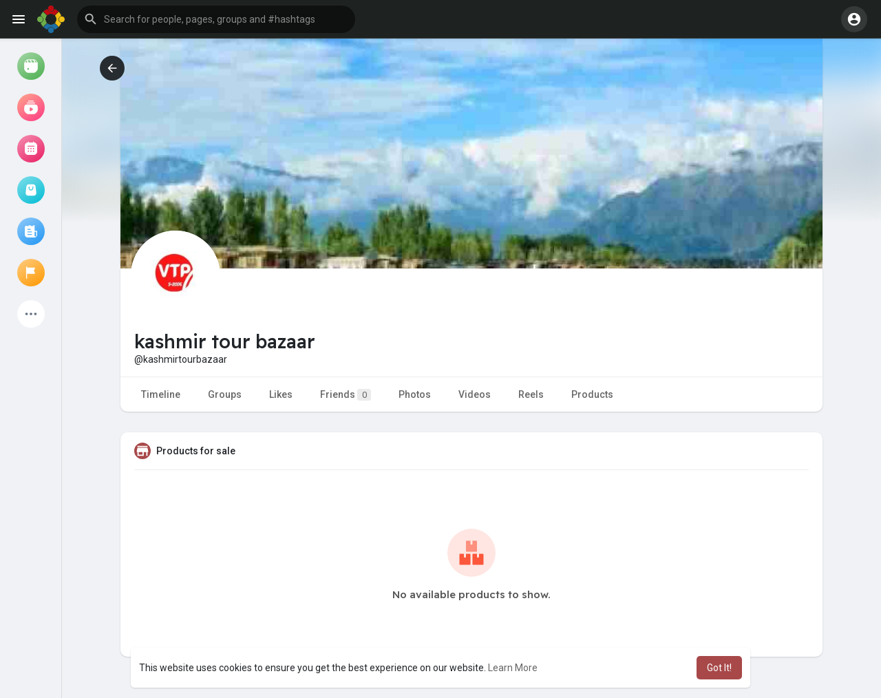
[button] (216, 19)
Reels (531, 394)
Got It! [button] (719, 667)
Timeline (160, 394)
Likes (281, 394)
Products (592, 394)
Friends (345, 395)
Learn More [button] (513, 667)
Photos (415, 394)
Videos (474, 394)
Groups (225, 394)
